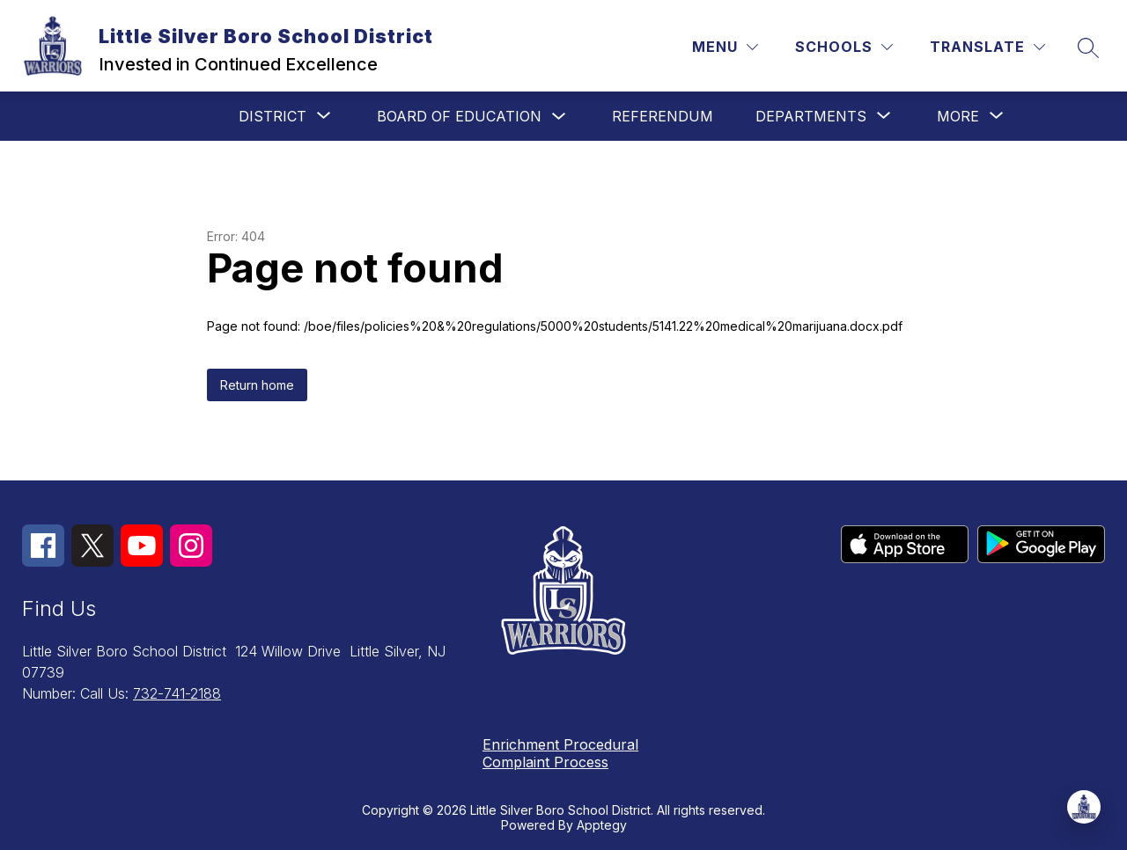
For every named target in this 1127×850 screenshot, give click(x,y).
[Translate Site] (987, 47)
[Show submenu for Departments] (810, 116)
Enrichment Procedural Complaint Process (560, 753)
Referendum (662, 116)
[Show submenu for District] (272, 116)
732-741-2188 (177, 693)
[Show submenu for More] (958, 116)
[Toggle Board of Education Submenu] (559, 116)
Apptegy (602, 824)
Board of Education (459, 116)
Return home (257, 384)
